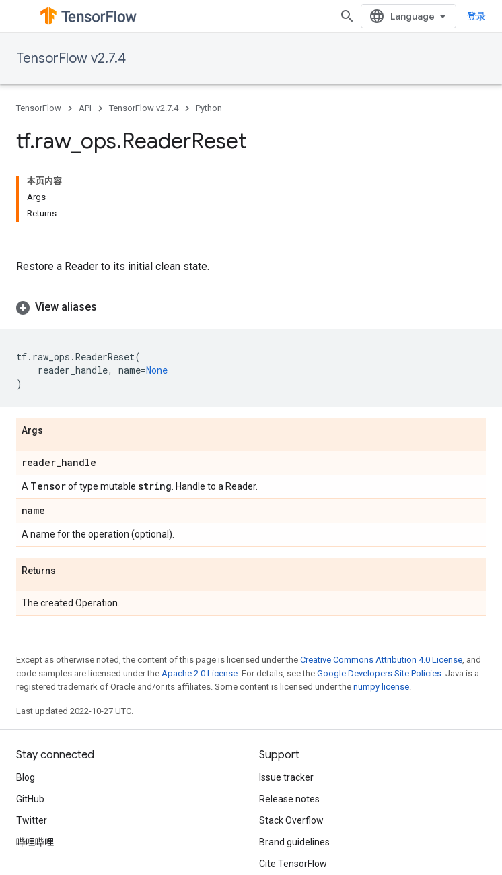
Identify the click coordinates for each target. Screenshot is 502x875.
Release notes (289, 798)
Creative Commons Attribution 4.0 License (381, 660)
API (85, 108)
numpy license (381, 687)
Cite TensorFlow (293, 863)
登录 (476, 16)
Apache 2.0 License (200, 673)
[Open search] (347, 16)
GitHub (30, 798)
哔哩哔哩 (35, 842)
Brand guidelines (294, 842)
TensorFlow (38, 108)
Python (209, 108)
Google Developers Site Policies (379, 673)
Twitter (31, 820)
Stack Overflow (291, 820)
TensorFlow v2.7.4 (71, 58)
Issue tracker (286, 777)
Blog (25, 777)
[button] (251, 307)
